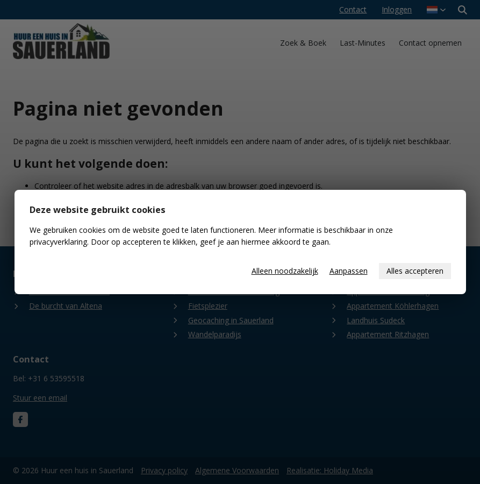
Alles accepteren (414, 271)
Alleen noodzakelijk (285, 271)
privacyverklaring (58, 242)
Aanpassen (348, 271)
